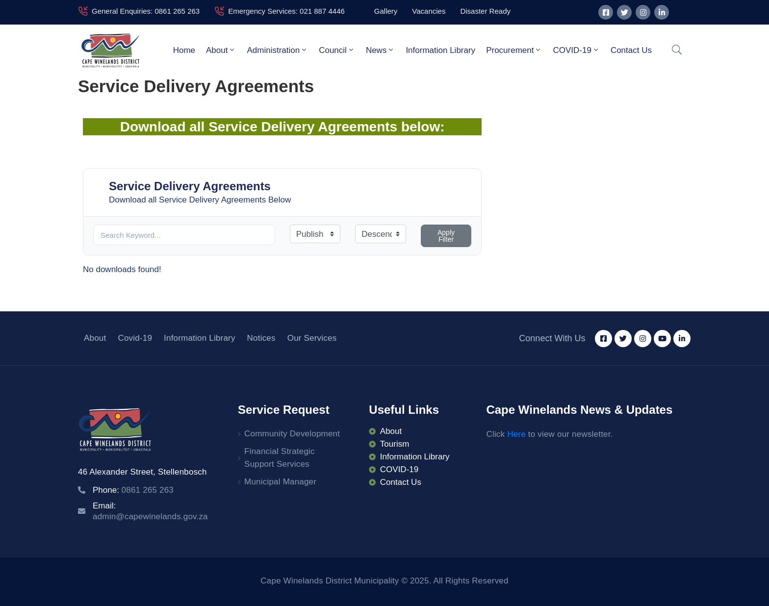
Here (516, 434)
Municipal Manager (280, 481)
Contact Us (631, 50)
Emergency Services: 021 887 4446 (286, 11)
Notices (261, 338)
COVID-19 (576, 50)
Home (184, 50)
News (380, 50)
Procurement (514, 50)
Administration (277, 50)
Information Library (440, 50)
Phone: (133, 490)
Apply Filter (446, 235)
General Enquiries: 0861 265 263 (146, 11)
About (221, 50)
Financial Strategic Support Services (279, 458)
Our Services (312, 338)
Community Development (292, 433)
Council (337, 50)
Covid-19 (135, 338)
